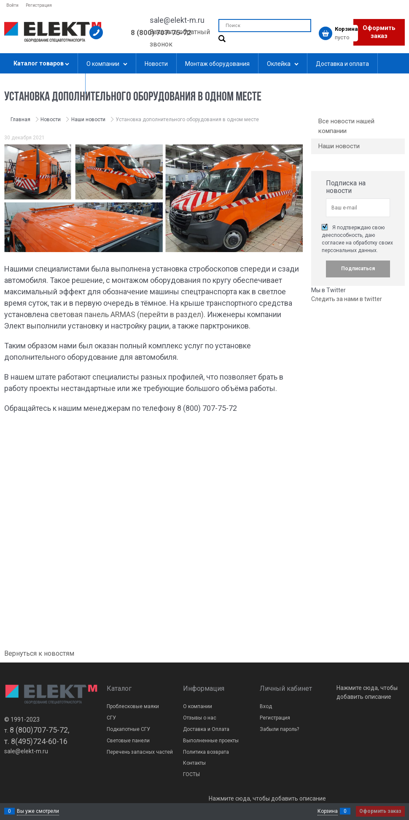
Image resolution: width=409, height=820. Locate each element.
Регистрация (39, 5)
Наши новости (339, 146)
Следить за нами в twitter (346, 299)
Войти (12, 5)
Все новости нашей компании (346, 126)
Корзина (328, 811)
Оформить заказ (379, 32)
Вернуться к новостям (39, 653)
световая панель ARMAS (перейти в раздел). (127, 314)
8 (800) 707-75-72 (161, 32)
